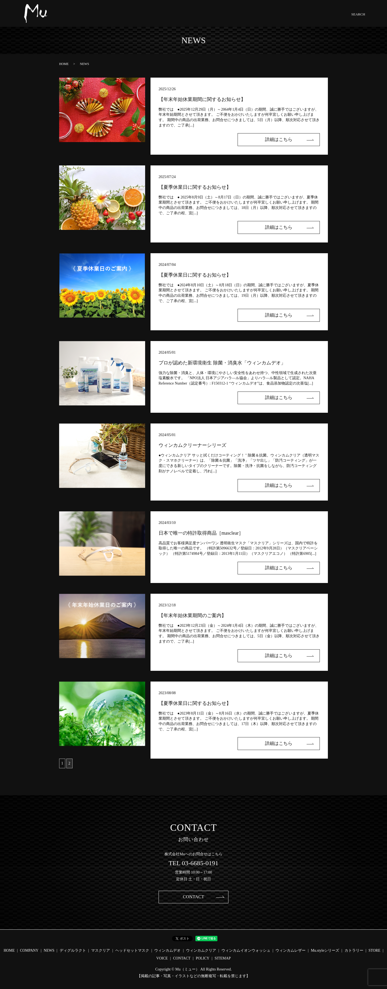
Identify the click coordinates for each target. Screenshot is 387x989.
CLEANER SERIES (250, 17)
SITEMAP (223, 959)
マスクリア (100, 951)
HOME (87, 17)
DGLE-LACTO (143, 17)
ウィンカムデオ (167, 951)
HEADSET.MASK (194, 17)
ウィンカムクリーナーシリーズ (192, 445)
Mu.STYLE (277, 17)
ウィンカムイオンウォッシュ (245, 951)
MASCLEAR (167, 17)
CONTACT (313, 17)
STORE (295, 17)
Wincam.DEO (222, 17)
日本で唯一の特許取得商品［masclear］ (201, 533)
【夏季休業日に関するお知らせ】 (195, 187)
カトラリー (354, 951)
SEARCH (332, 17)
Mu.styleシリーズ (325, 951)
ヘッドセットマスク (132, 951)
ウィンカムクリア (201, 951)
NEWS (123, 17)
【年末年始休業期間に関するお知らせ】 (202, 99)
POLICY (202, 959)
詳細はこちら (282, 139)
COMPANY (105, 17)
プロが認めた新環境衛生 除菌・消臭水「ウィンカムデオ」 (222, 362)
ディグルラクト (73, 951)
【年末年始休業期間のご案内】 (192, 615)
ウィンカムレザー (290, 951)
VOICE (162, 959)
